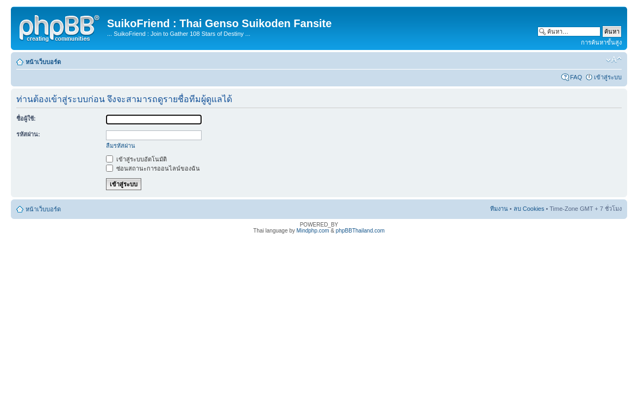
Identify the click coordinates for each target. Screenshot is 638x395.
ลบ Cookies (529, 208)
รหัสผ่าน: (28, 134)
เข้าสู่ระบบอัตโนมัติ (136, 159)
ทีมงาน (499, 208)
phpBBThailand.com (360, 231)
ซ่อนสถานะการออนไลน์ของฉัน (153, 168)
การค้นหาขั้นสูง (601, 42)
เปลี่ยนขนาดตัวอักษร (614, 60)
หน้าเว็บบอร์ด (43, 62)
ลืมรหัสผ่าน (120, 145)
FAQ (576, 77)
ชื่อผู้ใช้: (26, 118)
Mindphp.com (313, 231)
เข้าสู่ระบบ (608, 77)
